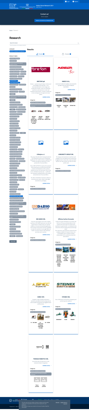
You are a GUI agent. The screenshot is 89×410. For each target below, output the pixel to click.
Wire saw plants (19, 236)
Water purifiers (13, 229)
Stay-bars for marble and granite (16, 206)
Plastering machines (20, 159)
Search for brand (14, 43)
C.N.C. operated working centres (16, 78)
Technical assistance (13, 213)
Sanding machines (13, 182)
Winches (12, 236)
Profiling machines (13, 168)
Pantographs (12, 159)
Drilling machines (22, 107)
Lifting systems (13, 135)
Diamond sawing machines (15, 102)
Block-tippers (23, 74)
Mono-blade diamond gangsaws (16, 151)
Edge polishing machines (21, 109)
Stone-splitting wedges (14, 209)
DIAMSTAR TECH (65, 106)
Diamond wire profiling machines (16, 104)
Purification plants (13, 173)
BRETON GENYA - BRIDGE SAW (47, 118)
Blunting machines (13, 76)
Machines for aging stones (15, 140)
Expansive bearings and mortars (16, 114)
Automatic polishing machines (15, 67)
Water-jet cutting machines (15, 231)
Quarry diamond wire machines (16, 175)
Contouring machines (14, 91)
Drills (12, 109)
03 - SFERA (47, 323)
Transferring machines (14, 219)
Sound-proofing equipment (15, 194)
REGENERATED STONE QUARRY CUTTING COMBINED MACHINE (72, 259)
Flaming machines (13, 119)
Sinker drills (21, 189)
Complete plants (22, 84)
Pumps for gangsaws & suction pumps (17, 170)
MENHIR (72, 320)
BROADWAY (58, 320)
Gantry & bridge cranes (14, 126)
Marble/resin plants (13, 147)
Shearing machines (13, 189)
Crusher (12, 94)
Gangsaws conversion (14, 123)
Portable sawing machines (15, 163)
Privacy (58, 402)
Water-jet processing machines (16, 233)
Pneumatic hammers (14, 161)
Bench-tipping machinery (14, 71)
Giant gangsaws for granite (15, 128)
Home (10, 30)
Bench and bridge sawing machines (16, 69)
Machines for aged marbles (15, 137)
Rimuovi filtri (13, 241)
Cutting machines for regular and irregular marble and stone (17, 97)
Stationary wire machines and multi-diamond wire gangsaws (16, 203)
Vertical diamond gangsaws (15, 226)
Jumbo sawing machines (14, 133)
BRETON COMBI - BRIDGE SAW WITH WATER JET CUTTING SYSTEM (34, 120)
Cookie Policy (63, 402)
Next (52, 116)
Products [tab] (66, 54)
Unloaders (12, 224)
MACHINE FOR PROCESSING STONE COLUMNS (66, 258)
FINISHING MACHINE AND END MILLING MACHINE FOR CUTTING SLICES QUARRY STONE (59, 261)
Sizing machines (13, 191)
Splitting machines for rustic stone (16, 200)
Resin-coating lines (21, 177)
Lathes (23, 133)
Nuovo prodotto (37, 386)
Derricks (12, 100)
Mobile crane (21, 149)
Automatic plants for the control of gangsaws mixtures (16, 64)
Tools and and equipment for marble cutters (16, 216)
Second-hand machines (14, 184)
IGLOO (65, 320)
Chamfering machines (14, 84)
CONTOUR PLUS (59, 106)
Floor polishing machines (14, 121)
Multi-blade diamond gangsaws (16, 154)
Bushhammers (21, 76)
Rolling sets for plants (14, 180)
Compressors (12, 87)
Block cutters (23, 71)
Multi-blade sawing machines (15, 156)
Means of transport (13, 149)
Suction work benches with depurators (17, 211)
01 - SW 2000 (34, 323)
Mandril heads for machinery (15, 142)
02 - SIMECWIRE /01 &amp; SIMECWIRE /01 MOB (40, 325)
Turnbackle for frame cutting (15, 222)
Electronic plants (13, 112)
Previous (29, 116)
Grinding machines (13, 130)
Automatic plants (13, 61)
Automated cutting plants (14, 58)
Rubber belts (22, 180)
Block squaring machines (14, 74)
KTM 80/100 (72, 106)
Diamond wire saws (13, 107)
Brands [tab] (40, 54)
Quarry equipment (13, 177)
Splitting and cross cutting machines (16, 198)
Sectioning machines (14, 187)
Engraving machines (21, 112)
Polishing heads (22, 161)
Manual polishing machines (15, 144)
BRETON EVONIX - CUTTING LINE (41, 118)
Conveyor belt (21, 91)
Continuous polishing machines (16, 89)
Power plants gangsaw (14, 166)
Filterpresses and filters (14, 116)
